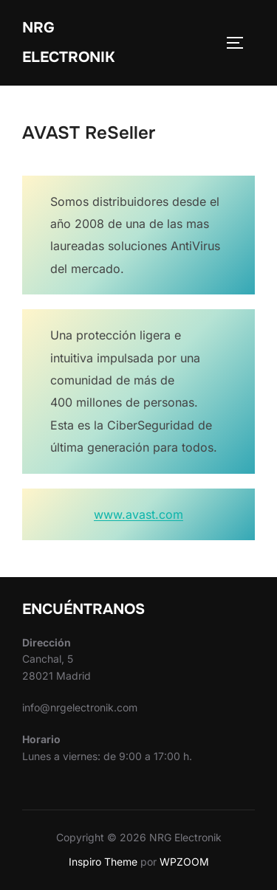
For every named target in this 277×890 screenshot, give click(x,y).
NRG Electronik (68, 42)
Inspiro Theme (103, 861)
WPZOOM (184, 861)
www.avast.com (138, 514)
